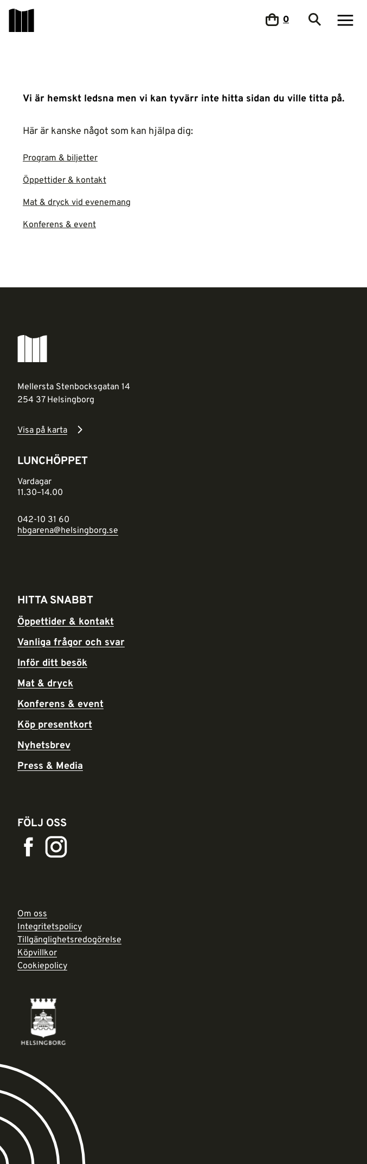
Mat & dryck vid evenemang (77, 201)
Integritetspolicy (49, 926)
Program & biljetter (60, 157)
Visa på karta (42, 429)
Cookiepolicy (42, 965)
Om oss (32, 913)
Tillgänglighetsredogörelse (69, 939)
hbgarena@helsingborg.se (67, 529)
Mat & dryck (45, 682)
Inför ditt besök (52, 662)
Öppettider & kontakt (64, 179)
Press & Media (50, 765)
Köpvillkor (37, 952)
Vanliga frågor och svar (71, 641)
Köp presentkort (54, 724)
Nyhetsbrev (43, 744)
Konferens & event (59, 224)
